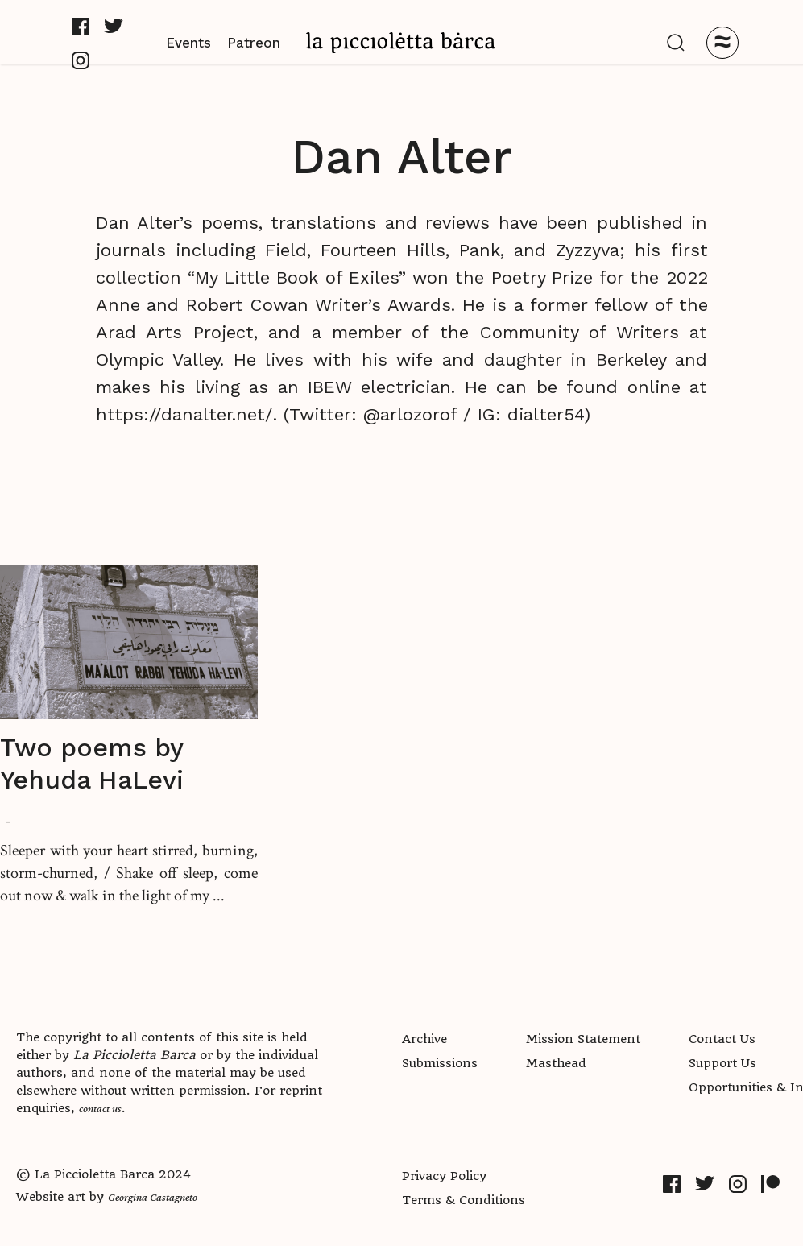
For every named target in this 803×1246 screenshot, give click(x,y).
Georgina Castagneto (152, 1196)
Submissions (440, 1063)
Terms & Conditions (463, 1200)
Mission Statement (583, 1039)
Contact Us (722, 1039)
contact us (100, 1108)
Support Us (722, 1063)
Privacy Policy (444, 1176)
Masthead (556, 1063)
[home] (401, 42)
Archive (424, 1039)
